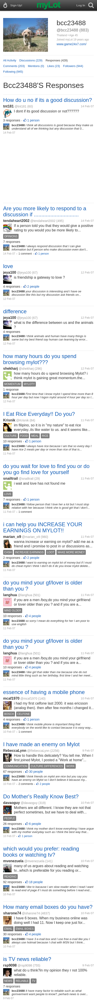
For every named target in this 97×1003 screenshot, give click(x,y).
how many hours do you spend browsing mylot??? (39, 359)
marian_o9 (12, 537)
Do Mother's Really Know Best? (41, 796)
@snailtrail (26, 478)
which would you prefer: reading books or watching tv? (41, 852)
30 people (36, 771)
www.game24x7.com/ (71, 44)
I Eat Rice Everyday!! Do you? (39, 414)
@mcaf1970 (28, 698)
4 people (35, 616)
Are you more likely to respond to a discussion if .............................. (44, 211)
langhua (10, 595)
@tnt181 (20, 106)
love (8, 266)
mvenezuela (13, 861)
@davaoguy (29, 803)
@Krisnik (22, 420)
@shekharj (26, 368)
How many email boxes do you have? (48, 907)
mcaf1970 (11, 698)
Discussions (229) (30, 60)
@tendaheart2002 (42, 221)
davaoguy (11, 803)
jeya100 (9, 272)
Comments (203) (14, 66)
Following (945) (13, 71)
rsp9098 (10, 965)
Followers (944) (73, 66)
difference (15, 311)
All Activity (9, 60)
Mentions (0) (36, 66)
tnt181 (8, 106)
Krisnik (9, 420)
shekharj (10, 368)
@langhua (25, 595)
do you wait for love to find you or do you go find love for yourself (46, 469)
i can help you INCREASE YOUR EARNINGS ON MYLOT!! (42, 527)
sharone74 (12, 913)
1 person (33, 120)
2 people (33, 286)
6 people (35, 824)
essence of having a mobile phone (44, 692)
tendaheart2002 (16, 221)
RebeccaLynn (14, 750)
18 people (36, 882)
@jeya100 (24, 272)
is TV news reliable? (27, 959)
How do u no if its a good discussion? (47, 100)
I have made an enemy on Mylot (41, 744)
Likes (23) (53, 66)
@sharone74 (31, 913)
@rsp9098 (24, 965)
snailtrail (10, 478)
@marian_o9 (31, 537)
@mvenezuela (34, 861)
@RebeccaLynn (38, 750)
